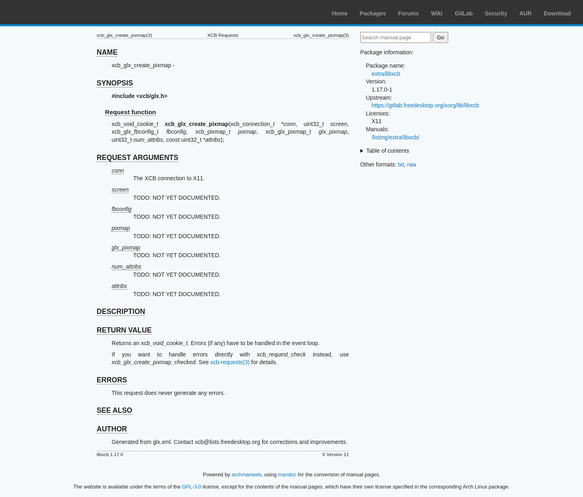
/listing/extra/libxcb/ (395, 137)
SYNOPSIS (115, 83)
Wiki (437, 13)
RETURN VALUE (124, 330)
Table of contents (387, 150)
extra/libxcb (386, 73)
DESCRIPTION (121, 311)
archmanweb (246, 474)
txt (401, 164)
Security (496, 13)
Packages (373, 13)
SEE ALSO (114, 410)
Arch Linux (44, 12)
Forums (408, 13)
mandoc (287, 474)
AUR (525, 13)
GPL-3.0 (191, 487)
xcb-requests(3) (229, 362)
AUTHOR (112, 429)
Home (340, 13)
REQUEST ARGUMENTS (138, 158)
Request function (130, 112)
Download (557, 13)
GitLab (463, 13)
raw (412, 164)
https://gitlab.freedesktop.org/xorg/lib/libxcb (425, 105)
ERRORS (112, 380)
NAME (107, 52)
